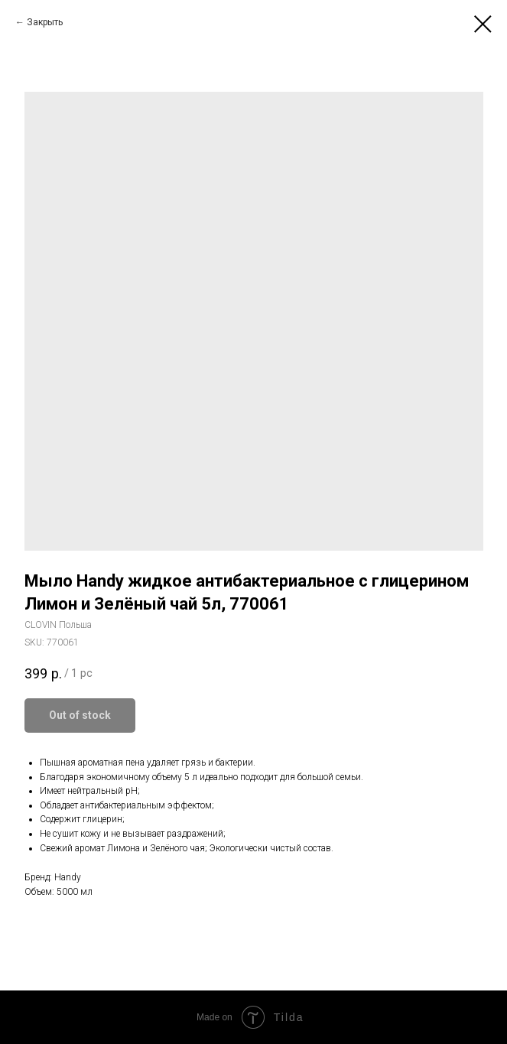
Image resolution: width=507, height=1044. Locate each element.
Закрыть (45, 22)
